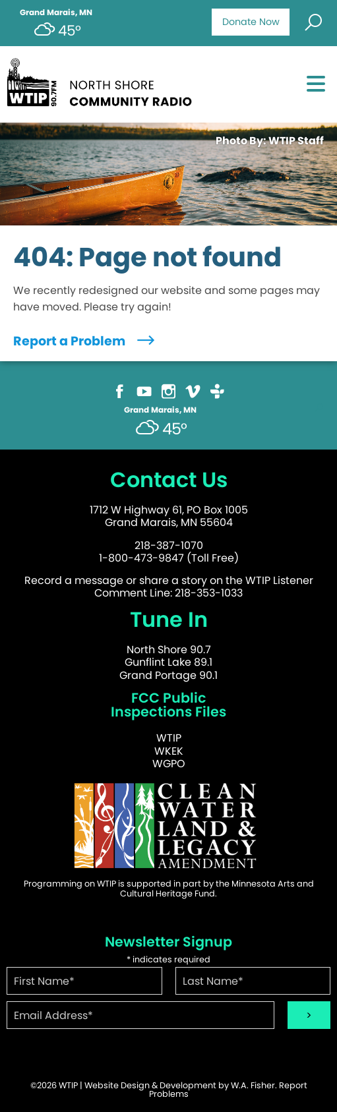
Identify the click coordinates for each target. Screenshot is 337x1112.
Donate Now (251, 21)
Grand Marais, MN (56, 12)
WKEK (168, 751)
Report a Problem (85, 341)
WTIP (168, 738)
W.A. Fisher (253, 1085)
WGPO (168, 763)
